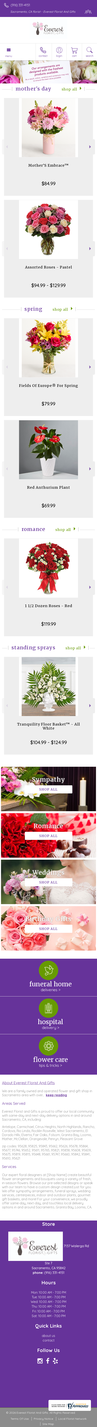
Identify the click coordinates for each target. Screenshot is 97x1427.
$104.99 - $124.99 (48, 742)
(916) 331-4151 (20, 5)
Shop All (69, 89)
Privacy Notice (43, 1419)
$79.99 (48, 404)
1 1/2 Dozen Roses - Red (48, 605)
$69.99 (48, 505)
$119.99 (48, 624)
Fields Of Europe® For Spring (48, 385)
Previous (6, 146)
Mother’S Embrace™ (48, 165)
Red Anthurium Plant (48, 487)
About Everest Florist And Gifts (28, 1082)
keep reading (56, 1095)
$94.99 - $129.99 (48, 285)
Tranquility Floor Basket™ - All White (48, 726)
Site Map (48, 1424)
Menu (8, 56)
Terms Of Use (20, 1419)
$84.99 (49, 183)
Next (90, 146)
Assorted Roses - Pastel (48, 267)
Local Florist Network (72, 1419)
